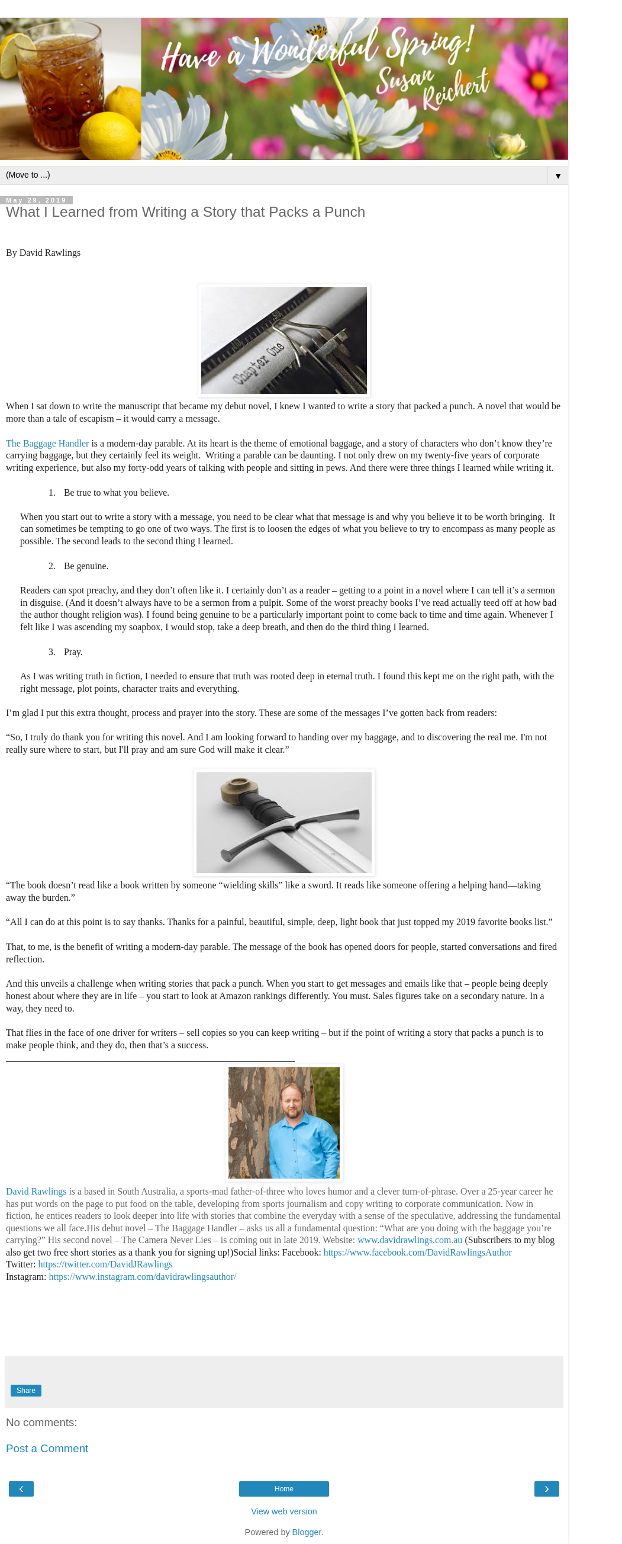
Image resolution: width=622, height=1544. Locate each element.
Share (26, 1390)
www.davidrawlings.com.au (409, 1240)
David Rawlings (36, 1191)
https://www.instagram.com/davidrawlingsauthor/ (142, 1277)
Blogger (306, 1532)
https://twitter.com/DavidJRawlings (105, 1264)
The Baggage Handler (48, 443)
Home (284, 1489)
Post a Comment (47, 1448)
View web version (284, 1511)
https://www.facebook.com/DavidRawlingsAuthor (418, 1252)
